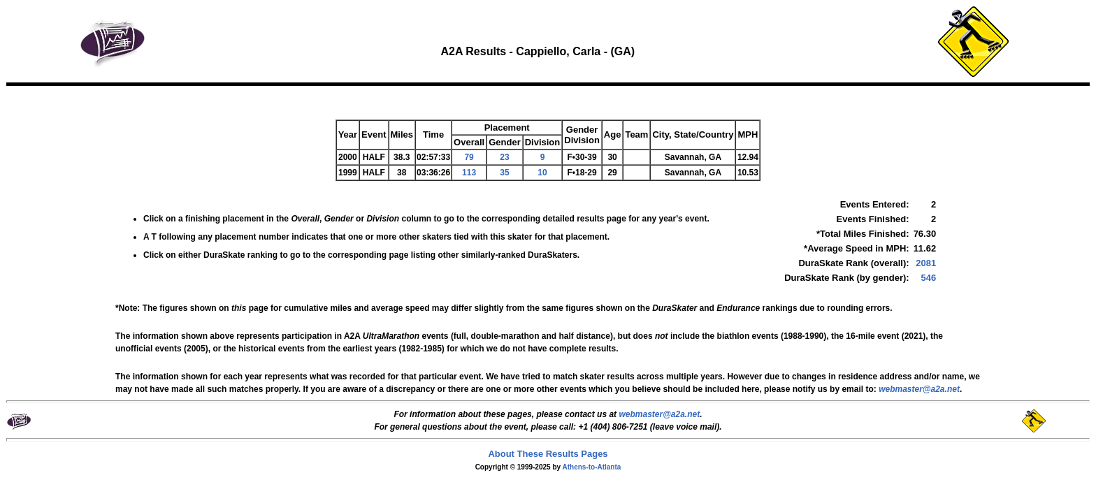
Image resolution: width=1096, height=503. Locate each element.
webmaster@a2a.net (659, 414)
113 (469, 172)
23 (504, 157)
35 (504, 172)
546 (928, 277)
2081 (926, 263)
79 (468, 157)
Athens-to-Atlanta (591, 467)
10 (542, 172)
